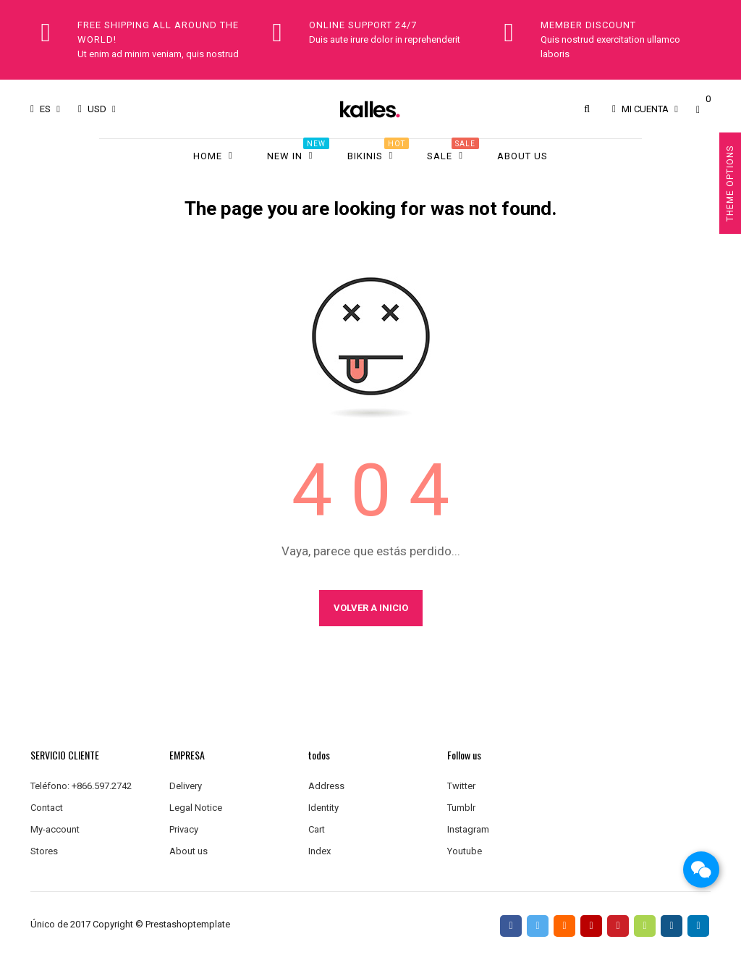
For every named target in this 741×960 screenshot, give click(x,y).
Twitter (461, 785)
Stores (44, 851)
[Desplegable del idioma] (45, 109)
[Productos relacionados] (97, 109)
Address (326, 785)
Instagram (468, 829)
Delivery (185, 785)
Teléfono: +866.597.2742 (81, 785)
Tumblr (461, 807)
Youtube (464, 851)
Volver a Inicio (371, 607)
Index (319, 851)
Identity (323, 807)
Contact (46, 807)
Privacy (183, 829)
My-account (55, 829)
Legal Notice (195, 807)
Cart (316, 829)
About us (188, 851)
